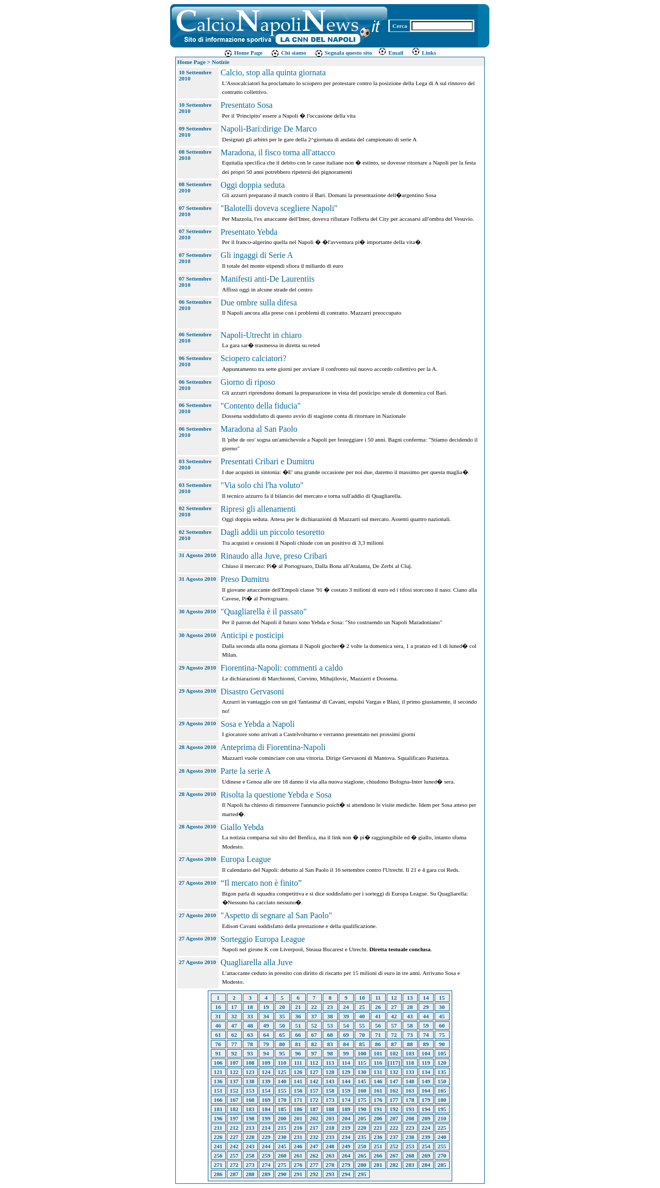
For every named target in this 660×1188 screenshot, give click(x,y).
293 (330, 1174)
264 (346, 1155)
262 (314, 1155)
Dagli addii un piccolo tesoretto (273, 532)
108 (250, 1063)
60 (441, 1025)
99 (346, 1053)
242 (234, 1146)
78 (250, 1044)
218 (330, 1128)
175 (362, 1100)
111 (298, 1063)
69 (346, 1035)
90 (441, 1044)
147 (394, 1081)
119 (426, 1063)
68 (330, 1035)
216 (298, 1128)
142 (314, 1081)
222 (394, 1128)
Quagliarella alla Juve (257, 962)
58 (409, 1025)
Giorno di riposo (248, 382)
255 (442, 1146)
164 (426, 1090)
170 (282, 1100)
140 (282, 1081)
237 (394, 1137)
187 (314, 1109)
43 (409, 1016)
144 (346, 1081)
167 (234, 1100)
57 (394, 1025)
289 (266, 1174)
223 (410, 1128)
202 (314, 1118)
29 (425, 1007)
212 (234, 1128)
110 (282, 1063)
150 (442, 1081)
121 (218, 1072)
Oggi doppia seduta (253, 185)
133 (410, 1072)
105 (442, 1053)
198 (250, 1118)
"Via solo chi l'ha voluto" (262, 485)
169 (266, 1100)
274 (266, 1165)
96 (298, 1053)
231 (298, 1137)
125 (282, 1072)
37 (314, 1016)
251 (378, 1146)
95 (282, 1053)
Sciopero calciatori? (254, 358)
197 (234, 1118)
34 (266, 1016)
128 (330, 1072)
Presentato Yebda (249, 231)
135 (442, 1072)
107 (234, 1063)
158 (330, 1090)
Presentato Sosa (247, 105)
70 (362, 1035)
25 (362, 1007)
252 (394, 1146)
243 (250, 1146)
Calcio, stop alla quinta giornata (273, 72)
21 (298, 1007)
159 (346, 1090)
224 (426, 1128)
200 (282, 1118)
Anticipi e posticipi (252, 635)
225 (442, 1128)
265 (362, 1155)
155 (282, 1090)
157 (314, 1090)
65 (282, 1035)
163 (410, 1090)
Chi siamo (288, 53)
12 (394, 998)
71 (378, 1035)
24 (346, 1007)
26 (378, 1007)
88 (409, 1044)
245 (282, 1146)
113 (330, 1063)
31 (218, 1016)
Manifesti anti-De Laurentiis (268, 278)
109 (266, 1063)
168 (250, 1100)
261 (298, 1155)
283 (410, 1165)
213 (250, 1128)
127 (314, 1072)
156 (298, 1090)
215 (282, 1128)
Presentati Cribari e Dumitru (268, 461)
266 (378, 1155)
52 (314, 1025)
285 (442, 1165)
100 (362, 1053)
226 (218, 1137)
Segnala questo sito (343, 53)
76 (218, 1044)
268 (410, 1155)
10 (362, 998)
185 (282, 1109)
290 (282, 1174)
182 (234, 1109)
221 (378, 1128)
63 (250, 1035)
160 (362, 1090)
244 (266, 1146)
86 (378, 1044)
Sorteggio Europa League (263, 939)
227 (234, 1137)
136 (218, 1081)
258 (250, 1155)
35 (282, 1016)
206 (378, 1118)
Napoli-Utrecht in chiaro (261, 335)
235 (362, 1137)
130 (362, 1072)
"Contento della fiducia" (261, 405)
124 (266, 1072)
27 (394, 1007)
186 (298, 1109)
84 (346, 1044)
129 (346, 1072)
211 (218, 1128)
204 (346, 1118)
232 (314, 1137)
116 (378, 1063)
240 (442, 1137)
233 (330, 1137)
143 (330, 1081)
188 (330, 1109)
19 (266, 1007)
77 (234, 1044)
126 (298, 1072)
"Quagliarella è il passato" (264, 611)
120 (442, 1063)
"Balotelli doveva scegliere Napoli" (279, 208)
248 (330, 1146)
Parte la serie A (246, 771)
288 (250, 1174)
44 (425, 1016)
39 (346, 1016)
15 (441, 998)
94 (266, 1053)
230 (282, 1137)
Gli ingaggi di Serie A (257, 255)
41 (378, 1016)
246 (298, 1146)
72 (394, 1035)
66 (298, 1035)
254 (426, 1146)
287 (234, 1174)
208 (410, 1118)
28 (409, 1007)
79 (266, 1044)
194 (426, 1109)
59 (425, 1025)
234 (346, 1137)
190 (362, 1109)
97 (314, 1053)
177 (394, 1100)
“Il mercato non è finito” (261, 882)
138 (250, 1081)
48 (250, 1025)
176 (378, 1100)
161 (378, 1090)
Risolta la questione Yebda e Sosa (276, 794)
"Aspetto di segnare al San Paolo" (276, 915)
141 (298, 1081)
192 (394, 1109)
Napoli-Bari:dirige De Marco (269, 128)
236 (378, 1137)
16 (218, 1007)
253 (410, 1146)
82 (314, 1044)
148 (410, 1081)
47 (234, 1025)
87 (394, 1044)
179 (426, 1100)
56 (378, 1025)
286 (218, 1174)
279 (346, 1165)
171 (298, 1100)
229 (266, 1137)
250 (362, 1146)
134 (426, 1072)
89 (425, 1044)
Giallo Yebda (242, 827)
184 (266, 1109)
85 (362, 1044)
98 (330, 1053)
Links (423, 53)
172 (314, 1100)
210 (442, 1118)
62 (234, 1035)
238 (410, 1137)
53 (330, 1025)
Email (390, 53)
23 (330, 1007)
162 (394, 1090)
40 (362, 1016)
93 (250, 1053)
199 (266, 1118)
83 (330, 1044)
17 (234, 1007)
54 (346, 1025)
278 (330, 1165)
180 (442, 1100)
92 (234, 1053)
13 (409, 998)
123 (250, 1072)
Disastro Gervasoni (252, 691)
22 (314, 1007)
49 (266, 1025)
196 (218, 1118)
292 (314, 1174)
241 (218, 1146)
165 (442, 1090)
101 (378, 1053)
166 (218, 1100)
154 (266, 1090)
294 (346, 1174)
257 (234, 1155)
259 (266, 1155)
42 (394, 1016)
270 (442, 1155)
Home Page (243, 53)
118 (410, 1063)
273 (250, 1165)
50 (282, 1025)
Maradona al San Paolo (259, 429)
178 (410, 1100)
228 (250, 1137)
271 (218, 1165)
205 (362, 1118)
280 (362, 1165)
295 (362, 1174)
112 (314, 1063)
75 (441, 1035)
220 (362, 1128)
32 (234, 1016)
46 (218, 1025)
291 (298, 1174)
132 (394, 1072)
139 (266, 1081)
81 (298, 1044)
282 (394, 1165)
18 (250, 1007)
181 (218, 1109)
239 (426, 1137)
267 (394, 1155)
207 (394, 1118)
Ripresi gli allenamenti (258, 509)
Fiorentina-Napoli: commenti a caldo (282, 667)
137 (234, 1081)
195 (442, 1109)
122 (234, 1072)
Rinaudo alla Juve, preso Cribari (274, 555)
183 (250, 1109)
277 (314, 1165)
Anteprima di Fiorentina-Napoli (273, 747)
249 (346, 1146)
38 (330, 1016)
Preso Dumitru (245, 579)
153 (250, 1090)
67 (314, 1035)
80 (282, 1044)
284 (426, 1165)
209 (426, 1118)
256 (218, 1155)
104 (426, 1053)
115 (362, 1063)
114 (346, 1063)
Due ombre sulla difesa (259, 302)
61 (218, 1035)
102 (394, 1053)
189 (346, 1109)
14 (425, 998)
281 (378, 1165)
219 (346, 1128)
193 (410, 1109)
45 (441, 1016)
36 (298, 1016)
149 (426, 1081)
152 (234, 1090)
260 (282, 1155)
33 (250, 1016)
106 (218, 1063)
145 (362, 1081)
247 (314, 1146)
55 (362, 1025)
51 (298, 1025)
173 (330, 1100)
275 (282, 1165)
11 (378, 998)
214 (266, 1128)
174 (346, 1100)
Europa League (246, 859)
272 (234, 1165)
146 (378, 1081)
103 (410, 1053)
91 (218, 1053)
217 (314, 1128)
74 (425, 1035)
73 (409, 1035)
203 (330, 1118)
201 (298, 1118)
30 (441, 1007)
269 (426, 1155)
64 (266, 1035)
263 (330, 1155)
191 (378, 1109)
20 (282, 1007)
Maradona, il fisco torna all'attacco (278, 152)
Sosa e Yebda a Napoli (258, 724)
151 (218, 1090)
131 (378, 1072)
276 (298, 1165)
